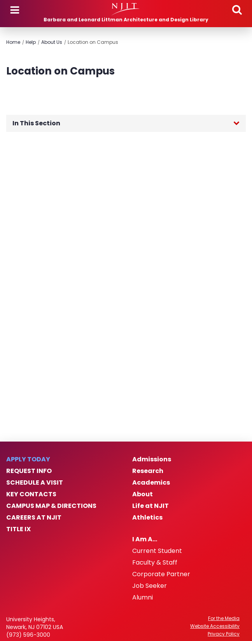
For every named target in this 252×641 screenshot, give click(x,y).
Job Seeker (149, 586)
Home (13, 42)
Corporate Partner (161, 574)
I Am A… (144, 539)
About (142, 494)
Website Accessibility (215, 626)
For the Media (224, 618)
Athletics (147, 517)
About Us (51, 42)
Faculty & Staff (154, 563)
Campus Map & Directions (51, 506)
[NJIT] (126, 9)
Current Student (157, 551)
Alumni (142, 597)
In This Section (36, 123)
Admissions (151, 459)
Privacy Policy (224, 634)
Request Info (29, 471)
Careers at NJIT (33, 517)
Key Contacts (31, 494)
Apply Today (28, 459)
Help (31, 42)
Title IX (18, 529)
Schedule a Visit (34, 483)
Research (147, 471)
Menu (15, 10)
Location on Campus (93, 42)
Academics (151, 483)
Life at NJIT (150, 506)
